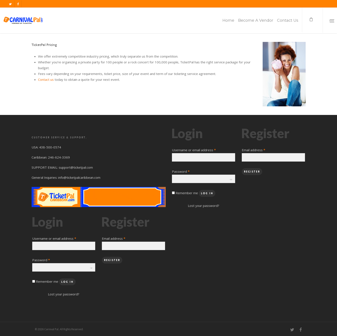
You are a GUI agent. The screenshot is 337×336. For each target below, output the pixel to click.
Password (41, 260)
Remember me (47, 281)
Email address (113, 238)
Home (228, 20)
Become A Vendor (255, 20)
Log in (67, 282)
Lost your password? (63, 294)
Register (112, 260)
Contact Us (287, 20)
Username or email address (54, 238)
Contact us (46, 79)
